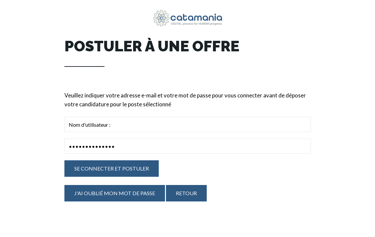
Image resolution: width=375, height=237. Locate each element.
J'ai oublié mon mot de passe (114, 193)
